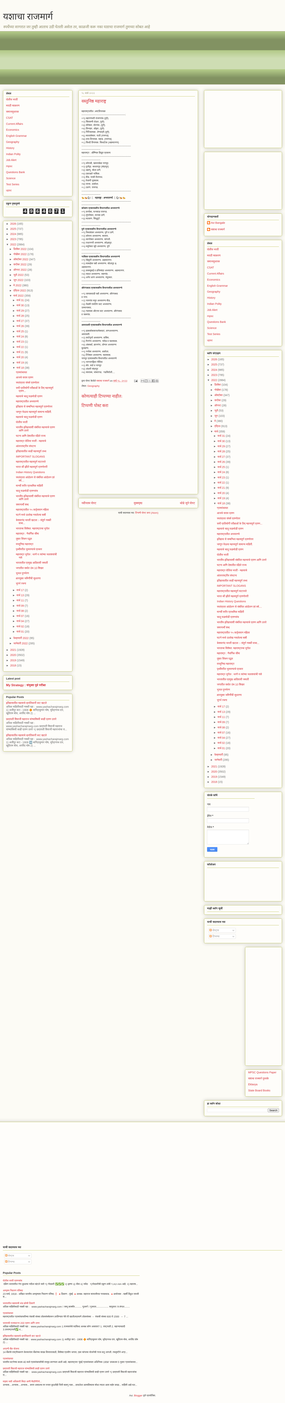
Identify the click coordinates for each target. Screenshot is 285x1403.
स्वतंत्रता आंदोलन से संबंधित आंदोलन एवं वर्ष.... (239, 606)
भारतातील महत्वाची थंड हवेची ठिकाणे (19, 1303)
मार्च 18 (21, 367)
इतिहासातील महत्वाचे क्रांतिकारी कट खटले (26, 702)
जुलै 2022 (18, 274)
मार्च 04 (21, 621)
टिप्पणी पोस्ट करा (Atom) (146, 512)
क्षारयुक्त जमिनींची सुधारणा (28, 578)
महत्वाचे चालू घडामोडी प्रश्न (29, 396)
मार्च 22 (21, 347)
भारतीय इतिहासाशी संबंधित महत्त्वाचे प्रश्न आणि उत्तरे (242, 559)
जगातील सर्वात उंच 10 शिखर (30, 568)
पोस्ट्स (214, 930)
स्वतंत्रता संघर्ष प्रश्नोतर (27, 382)
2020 (13, 655)
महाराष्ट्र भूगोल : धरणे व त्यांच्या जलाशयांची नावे (239, 674)
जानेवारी (218, 759)
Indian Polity (13, 154)
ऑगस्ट (218, 405)
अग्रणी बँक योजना (11, 1348)
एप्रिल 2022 (20, 290)
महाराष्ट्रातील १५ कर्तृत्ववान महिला (32, 509)
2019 (13, 660)
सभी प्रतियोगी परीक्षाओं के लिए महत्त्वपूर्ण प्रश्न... (239, 523)
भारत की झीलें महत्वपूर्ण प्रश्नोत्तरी (32, 466)
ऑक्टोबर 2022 (21, 259)
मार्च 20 (21, 357)
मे (215, 421)
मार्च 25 (21, 331)
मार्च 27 (21, 320)
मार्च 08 (21, 610)
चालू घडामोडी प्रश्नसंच (27, 490)
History (10, 148)
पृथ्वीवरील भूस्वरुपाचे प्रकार (29, 549)
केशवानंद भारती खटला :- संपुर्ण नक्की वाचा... (238, 643)
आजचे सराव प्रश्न (24, 377)
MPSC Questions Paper (262, 1072)
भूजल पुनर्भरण (22, 573)
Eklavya (252, 1084)
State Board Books (259, 1090)
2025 (13, 228)
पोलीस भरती (12, 99)
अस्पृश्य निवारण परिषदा (13, 1290)
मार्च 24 (21, 336)
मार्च (216, 431)
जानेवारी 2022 (20, 643)
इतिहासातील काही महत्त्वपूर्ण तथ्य (31, 451)
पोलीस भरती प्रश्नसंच (12, 1280)
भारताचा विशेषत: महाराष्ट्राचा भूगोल (32, 528)
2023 (13, 239)
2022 (13, 244)
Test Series (12, 184)
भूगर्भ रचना (21, 583)
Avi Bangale (218, 222)
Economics (12, 129)
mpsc (9, 166)
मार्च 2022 (18, 295)
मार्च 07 (21, 616)
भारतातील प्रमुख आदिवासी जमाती (32, 562)
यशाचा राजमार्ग (28, 16)
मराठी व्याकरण (13, 105)
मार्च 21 (21, 352)
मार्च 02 (21, 626)
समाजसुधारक (12, 111)
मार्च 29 (21, 310)
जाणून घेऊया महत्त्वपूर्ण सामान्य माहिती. (34, 411)
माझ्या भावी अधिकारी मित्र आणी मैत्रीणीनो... (22, 1381)
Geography (93, 385)
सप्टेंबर (218, 400)
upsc (9, 190)
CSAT (9, 117)
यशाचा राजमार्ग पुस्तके (258, 1078)
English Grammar (16, 135)
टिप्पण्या (214, 936)
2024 (13, 234)
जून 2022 (18, 280)
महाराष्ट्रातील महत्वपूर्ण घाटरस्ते (31, 461)
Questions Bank (15, 172)
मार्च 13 (21, 595)
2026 (13, 223)
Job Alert (11, 160)
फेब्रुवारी (219, 754)
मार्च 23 (21, 341)
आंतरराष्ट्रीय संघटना (26, 446)
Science (11, 178)
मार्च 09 (21, 605)
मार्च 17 (21, 590)
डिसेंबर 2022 (20, 249)
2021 (13, 649)
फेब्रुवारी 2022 (21, 638)
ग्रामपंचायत (21, 372)
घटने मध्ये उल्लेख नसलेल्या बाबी (31, 514)
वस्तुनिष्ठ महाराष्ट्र (24, 544)
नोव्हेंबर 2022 (20, 254)
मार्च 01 (21, 631)
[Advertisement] (120, 57)
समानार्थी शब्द (22, 504)
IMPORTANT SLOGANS (30, 456)
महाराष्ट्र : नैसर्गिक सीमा (27, 533)
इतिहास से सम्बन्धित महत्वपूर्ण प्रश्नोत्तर (34, 406)
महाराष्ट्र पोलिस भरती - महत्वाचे (31, 440)
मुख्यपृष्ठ (138, 503)
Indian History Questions (30, 472)
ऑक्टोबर (218, 395)
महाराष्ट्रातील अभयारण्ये (27, 401)
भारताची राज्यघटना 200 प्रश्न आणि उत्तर (21, 1323)
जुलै (216, 410)
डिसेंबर (218, 384)
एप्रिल (217, 426)
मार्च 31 (21, 300)
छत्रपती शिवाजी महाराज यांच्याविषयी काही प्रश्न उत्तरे (31, 719)
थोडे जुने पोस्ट (187, 503)
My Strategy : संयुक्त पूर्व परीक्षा (26, 685)
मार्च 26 (21, 326)
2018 (13, 665)
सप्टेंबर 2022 (20, 264)
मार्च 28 (21, 315)
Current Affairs (14, 123)
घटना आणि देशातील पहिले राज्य (31, 435)
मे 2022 (17, 285)
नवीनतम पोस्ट (89, 503)
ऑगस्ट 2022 (20, 269)
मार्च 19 (21, 362)
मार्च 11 (21, 600)
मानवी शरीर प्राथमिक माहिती (29, 485)
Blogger (138, 1395)
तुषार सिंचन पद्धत (24, 538)
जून (216, 415)
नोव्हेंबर (218, 389)
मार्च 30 (21, 305)
